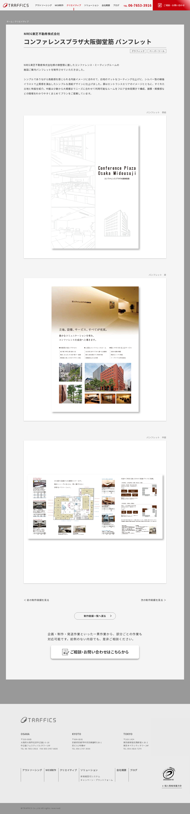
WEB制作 (59, 5)
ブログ (116, 5)
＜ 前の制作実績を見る (36, 600)
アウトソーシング (43, 5)
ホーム (10, 21)
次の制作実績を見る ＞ (153, 600)
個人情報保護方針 (173, 785)
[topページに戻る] (12, 5)
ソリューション (89, 770)
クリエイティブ (73, 5)
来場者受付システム (90, 776)
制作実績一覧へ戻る (95, 616)
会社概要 (106, 5)
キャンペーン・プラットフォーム (96, 779)
